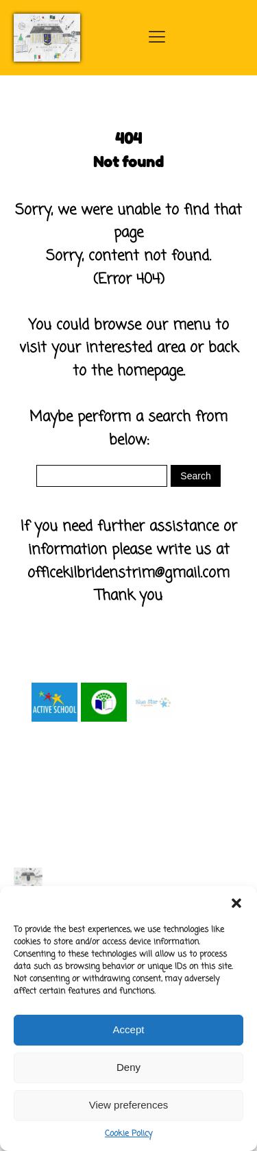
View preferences (129, 1105)
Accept (129, 1029)
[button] (236, 903)
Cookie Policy (128, 1134)
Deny (128, 1067)
